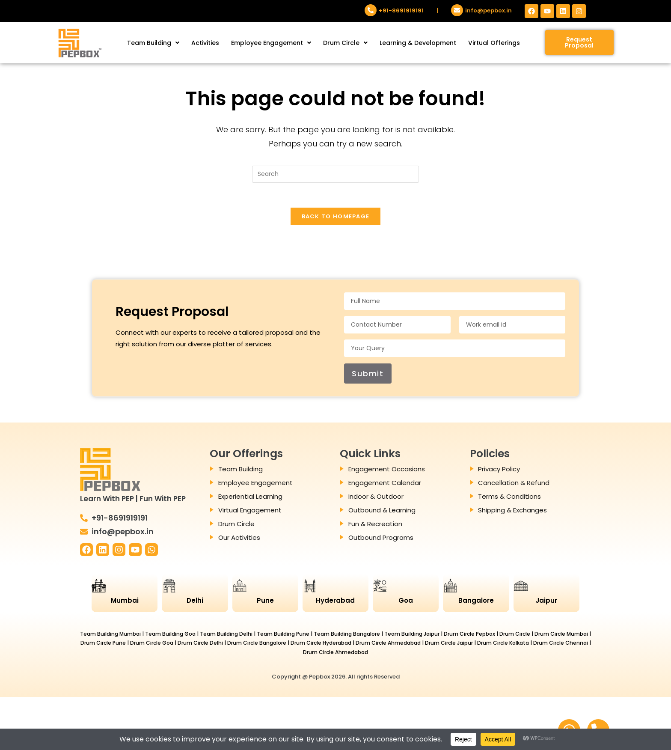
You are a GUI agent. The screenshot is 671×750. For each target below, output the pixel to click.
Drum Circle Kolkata (503, 644)
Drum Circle (345, 43)
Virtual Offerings (494, 43)
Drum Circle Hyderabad (321, 644)
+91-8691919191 (401, 10)
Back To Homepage (336, 218)
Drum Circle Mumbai (561, 635)
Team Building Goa (170, 635)
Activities (205, 43)
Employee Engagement (271, 43)
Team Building (153, 43)
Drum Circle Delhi (200, 644)
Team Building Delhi (226, 635)
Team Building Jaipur (411, 635)
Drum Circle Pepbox (469, 635)
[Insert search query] (335, 174)
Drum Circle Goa (151, 644)
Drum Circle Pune (103, 644)
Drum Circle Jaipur (449, 644)
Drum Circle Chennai (560, 644)
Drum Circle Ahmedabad (388, 644)
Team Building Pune (283, 635)
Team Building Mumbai (110, 635)
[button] (153, 42)
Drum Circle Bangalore (256, 644)
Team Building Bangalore (347, 635)
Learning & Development (418, 43)
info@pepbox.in (488, 10)
